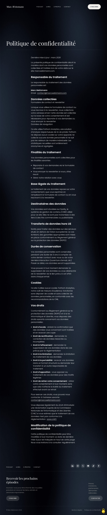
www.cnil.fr (52, 419)
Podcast (39, 7)
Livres (48, 7)
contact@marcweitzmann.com (52, 93)
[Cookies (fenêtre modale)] (103, 511)
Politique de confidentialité (92, 510)
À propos (57, 7)
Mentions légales (77, 510)
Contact (67, 7)
